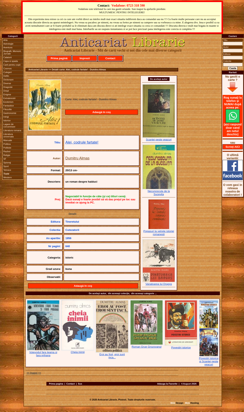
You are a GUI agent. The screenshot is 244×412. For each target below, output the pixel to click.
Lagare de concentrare (9, 125)
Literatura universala (8, 135)
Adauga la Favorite (167, 383)
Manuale (7, 140)
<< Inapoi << (34, 373)
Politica (7, 144)
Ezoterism (8, 102)
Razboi (6, 151)
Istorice (7, 120)
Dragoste (8, 87)
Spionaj (7, 162)
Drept (6, 91)
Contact (110, 58)
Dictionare (8, 79)
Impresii (85, 58)
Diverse (7, 83)
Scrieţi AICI (233, 146)
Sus (80, 383)
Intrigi (6, 117)
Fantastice (8, 105)
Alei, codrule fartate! (81, 142)
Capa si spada (10, 61)
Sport (6, 166)
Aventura (7, 47)
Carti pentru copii (11, 65)
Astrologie (8, 43)
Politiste (7, 147)
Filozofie (7, 109)
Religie (6, 155)
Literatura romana (12, 130)
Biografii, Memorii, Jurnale (12, 52)
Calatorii (7, 57)
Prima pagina (56, 383)
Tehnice (7, 170)
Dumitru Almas (77, 158)
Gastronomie (9, 113)
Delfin (6, 76)
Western (7, 177)
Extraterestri (9, 98)
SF (4, 159)
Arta (5, 40)
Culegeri (7, 72)
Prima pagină (59, 58)
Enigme (7, 94)
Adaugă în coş (101, 112)
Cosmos (7, 68)
